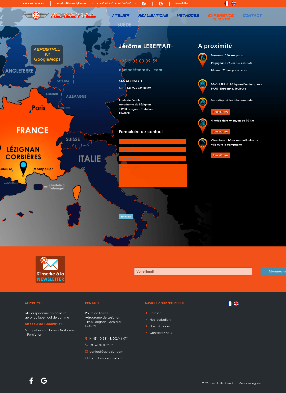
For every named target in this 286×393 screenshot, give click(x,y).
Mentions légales (250, 383)
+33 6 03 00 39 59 (33, 3)
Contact (252, 16)
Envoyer (126, 216)
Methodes (188, 16)
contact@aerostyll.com (71, 3)
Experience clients (221, 17)
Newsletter (181, 3)
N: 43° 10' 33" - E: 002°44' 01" (114, 3)
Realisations (153, 16)
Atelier (121, 16)
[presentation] (149, 199)
